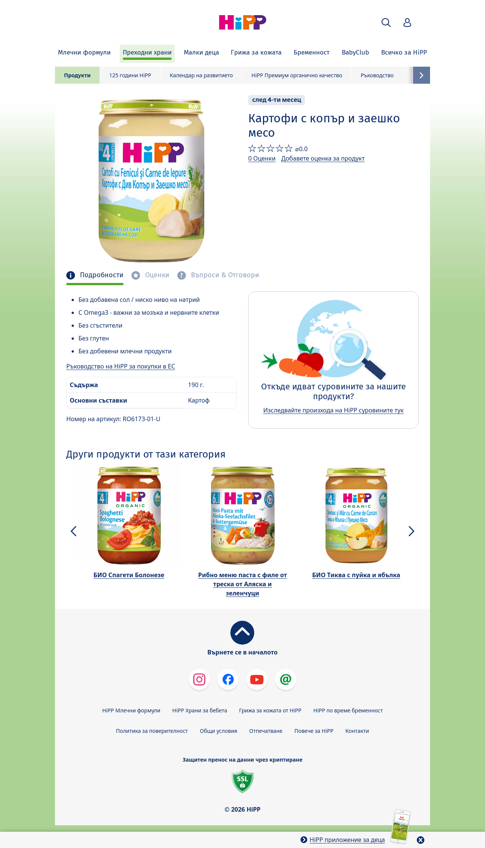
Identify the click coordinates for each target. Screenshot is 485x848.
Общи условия (218, 730)
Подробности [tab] (101, 275)
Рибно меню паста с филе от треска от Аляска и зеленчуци (242, 584)
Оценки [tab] (156, 275)
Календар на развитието (201, 75)
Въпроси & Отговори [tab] (224, 275)
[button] (386, 23)
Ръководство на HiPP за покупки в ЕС (120, 366)
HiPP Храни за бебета (199, 710)
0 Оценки (261, 158)
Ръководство (377, 75)
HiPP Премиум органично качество (297, 75)
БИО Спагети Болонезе (128, 575)
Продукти (77, 75)
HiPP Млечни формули (131, 710)
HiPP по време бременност (348, 710)
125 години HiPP (130, 75)
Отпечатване (266, 730)
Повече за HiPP (313, 730)
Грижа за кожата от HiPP (270, 710)
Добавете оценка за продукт (323, 158)
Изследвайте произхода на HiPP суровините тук (333, 410)
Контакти (357, 730)
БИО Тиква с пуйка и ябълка (356, 575)
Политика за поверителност (152, 730)
